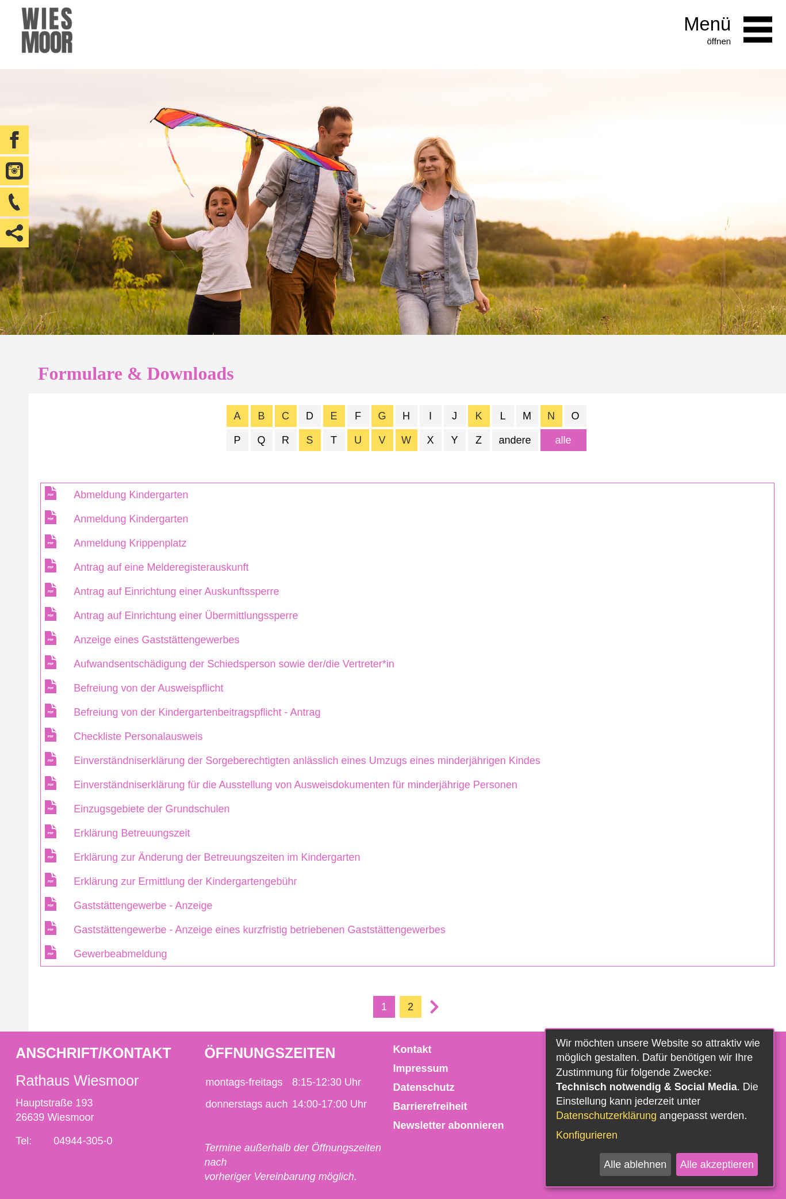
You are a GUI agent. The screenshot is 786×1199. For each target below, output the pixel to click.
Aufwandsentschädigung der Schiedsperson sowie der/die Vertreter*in (234, 664)
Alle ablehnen (635, 1164)
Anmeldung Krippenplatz (130, 543)
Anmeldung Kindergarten (131, 519)
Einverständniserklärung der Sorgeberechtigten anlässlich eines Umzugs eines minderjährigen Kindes (307, 760)
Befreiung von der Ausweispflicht (148, 688)
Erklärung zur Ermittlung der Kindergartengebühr (185, 881)
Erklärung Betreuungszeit (132, 833)
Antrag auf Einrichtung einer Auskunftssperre (176, 591)
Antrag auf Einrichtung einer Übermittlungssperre (186, 615)
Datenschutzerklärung (606, 1115)
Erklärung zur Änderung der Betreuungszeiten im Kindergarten (217, 857)
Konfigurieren (587, 1135)
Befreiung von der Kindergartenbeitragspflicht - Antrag (197, 712)
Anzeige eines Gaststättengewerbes (156, 640)
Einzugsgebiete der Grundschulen (151, 809)
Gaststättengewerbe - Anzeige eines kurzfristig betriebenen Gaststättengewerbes (259, 929)
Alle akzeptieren (717, 1164)
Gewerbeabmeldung (120, 954)
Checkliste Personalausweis (138, 736)
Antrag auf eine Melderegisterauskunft (161, 567)
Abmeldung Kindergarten (131, 495)
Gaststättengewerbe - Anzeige (143, 905)
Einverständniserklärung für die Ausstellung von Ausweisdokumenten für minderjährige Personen (295, 785)
